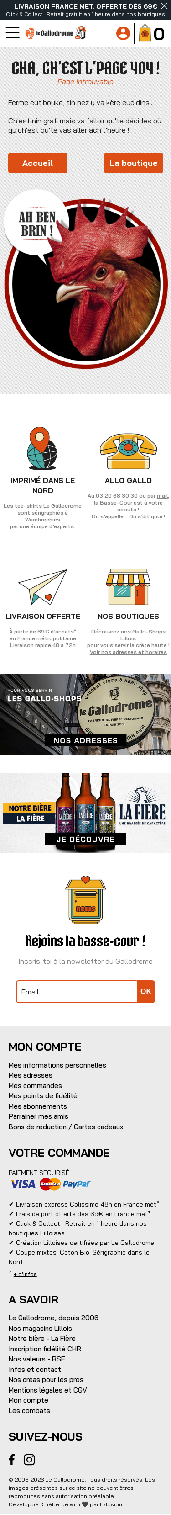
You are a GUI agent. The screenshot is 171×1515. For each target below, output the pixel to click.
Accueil (37, 163)
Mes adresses (30, 1075)
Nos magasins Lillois (40, 1328)
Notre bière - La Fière (42, 1338)
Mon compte (28, 1400)
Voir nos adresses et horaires (128, 652)
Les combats (29, 1410)
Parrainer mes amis (38, 1116)
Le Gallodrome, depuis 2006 (53, 1317)
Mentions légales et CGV (48, 1390)
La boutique (133, 163)
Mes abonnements (38, 1106)
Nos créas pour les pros (46, 1379)
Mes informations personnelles (57, 1065)
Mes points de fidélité (43, 1095)
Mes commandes (35, 1085)
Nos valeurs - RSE (37, 1359)
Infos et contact (35, 1369)
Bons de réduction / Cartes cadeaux (66, 1126)
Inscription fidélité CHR (45, 1349)
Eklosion (111, 1504)
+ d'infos (25, 1273)
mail (162, 495)
